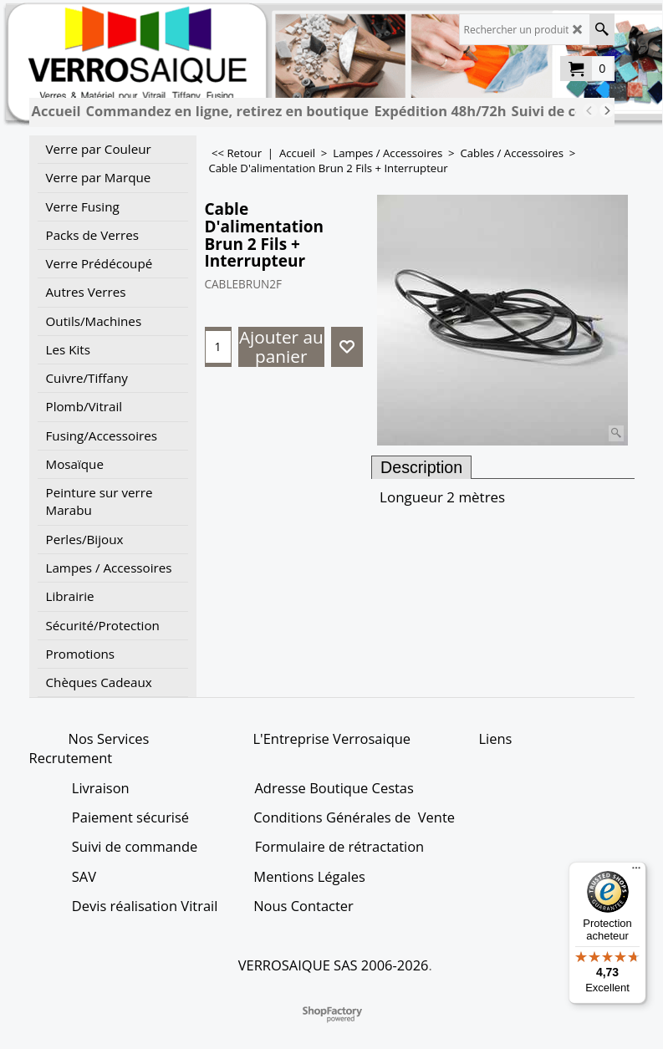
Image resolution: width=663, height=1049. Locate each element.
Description (421, 467)
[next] (607, 110)
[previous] (590, 110)
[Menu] (636, 872)
